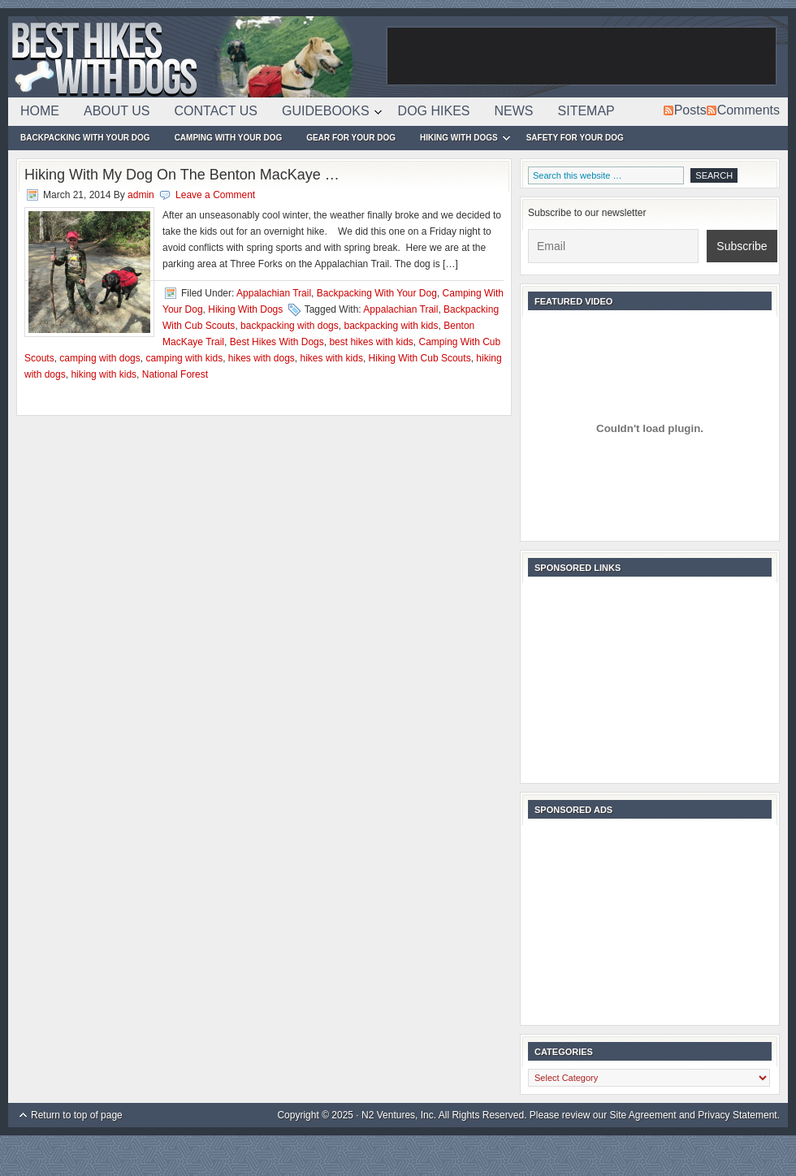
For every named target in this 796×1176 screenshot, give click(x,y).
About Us (117, 111)
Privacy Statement (737, 1115)
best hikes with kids (371, 342)
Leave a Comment (215, 195)
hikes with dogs (261, 358)
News (514, 111)
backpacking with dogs (289, 325)
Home (39, 111)
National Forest (175, 374)
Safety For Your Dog (575, 137)
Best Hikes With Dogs (195, 56)
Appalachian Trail (273, 293)
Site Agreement (643, 1115)
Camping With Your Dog (229, 137)
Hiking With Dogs (459, 140)
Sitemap (586, 111)
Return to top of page (77, 1115)
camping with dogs (99, 358)
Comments (748, 110)
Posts (690, 110)
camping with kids (184, 358)
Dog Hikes (434, 111)
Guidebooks (326, 113)
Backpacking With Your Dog (85, 137)
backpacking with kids (391, 325)
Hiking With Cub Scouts (420, 358)
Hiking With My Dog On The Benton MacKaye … (182, 174)
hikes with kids (332, 358)
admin (141, 195)
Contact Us (216, 111)
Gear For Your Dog (351, 137)
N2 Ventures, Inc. (398, 1115)
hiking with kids (103, 374)
